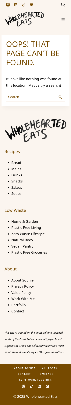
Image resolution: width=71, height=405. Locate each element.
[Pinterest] (47, 386)
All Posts (49, 368)
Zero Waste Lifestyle (28, 234)
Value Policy (21, 292)
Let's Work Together (35, 379)
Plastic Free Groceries (29, 252)
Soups (16, 193)
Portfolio (18, 305)
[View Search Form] (63, 4)
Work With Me (23, 298)
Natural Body (22, 240)
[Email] (31, 4)
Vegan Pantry (22, 246)
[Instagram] (8, 4)
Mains (16, 169)
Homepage (45, 374)
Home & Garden (24, 221)
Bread (16, 162)
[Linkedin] (15, 4)
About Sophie (22, 280)
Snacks (17, 181)
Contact (17, 311)
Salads (16, 187)
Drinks (16, 175)
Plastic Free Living (26, 227)
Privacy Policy (22, 286)
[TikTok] (23, 4)
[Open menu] (62, 19)
